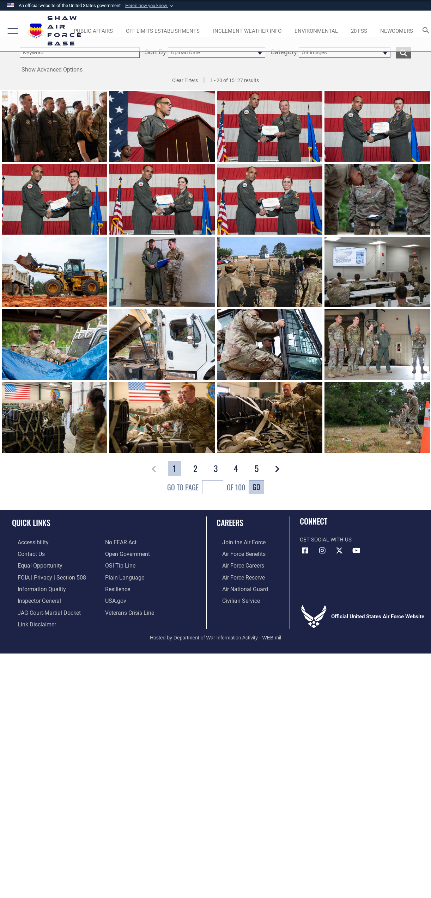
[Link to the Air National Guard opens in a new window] (238, 586)
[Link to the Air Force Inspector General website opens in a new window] (33, 598)
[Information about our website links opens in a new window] (30, 620)
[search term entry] (80, 52)
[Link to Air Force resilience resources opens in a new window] (117, 586)
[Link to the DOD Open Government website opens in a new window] (126, 553)
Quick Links (31, 522)
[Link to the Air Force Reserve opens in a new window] (237, 575)
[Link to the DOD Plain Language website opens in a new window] (123, 575)
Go (256, 487)
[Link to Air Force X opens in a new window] (339, 550)
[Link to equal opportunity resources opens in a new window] (33, 564)
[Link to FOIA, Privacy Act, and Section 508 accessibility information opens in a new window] (44, 575)
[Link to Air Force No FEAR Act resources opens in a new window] (120, 542)
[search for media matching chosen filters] (403, 52)
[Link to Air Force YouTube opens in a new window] (356, 550)
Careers (230, 522)
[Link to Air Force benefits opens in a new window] (238, 553)
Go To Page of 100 (206, 488)
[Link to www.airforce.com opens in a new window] (238, 542)
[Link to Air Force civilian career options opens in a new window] (235, 598)
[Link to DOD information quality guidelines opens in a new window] (34, 586)
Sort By (155, 52)
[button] (150, 5)
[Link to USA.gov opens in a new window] (115, 598)
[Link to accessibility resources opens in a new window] (27, 542)
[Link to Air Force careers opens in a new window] (237, 564)
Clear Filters (185, 80)
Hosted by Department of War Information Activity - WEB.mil (215, 633)
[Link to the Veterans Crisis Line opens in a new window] (129, 609)
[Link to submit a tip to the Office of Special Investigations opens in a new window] (119, 564)
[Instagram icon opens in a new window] (322, 550)
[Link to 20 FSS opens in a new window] (359, 31)
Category (284, 52)
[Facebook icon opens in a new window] (305, 550)
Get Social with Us (326, 540)
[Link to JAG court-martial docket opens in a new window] (42, 609)
